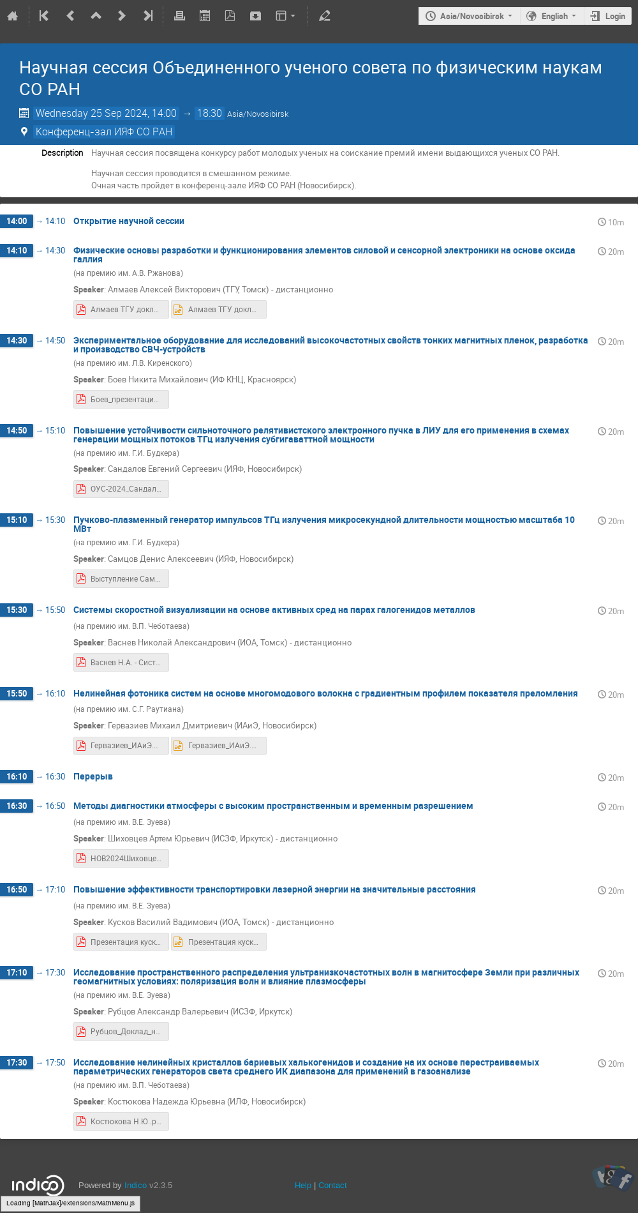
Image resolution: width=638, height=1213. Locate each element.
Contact (332, 1185)
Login (615, 16)
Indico (135, 1185)
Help (303, 1185)
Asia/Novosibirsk (472, 16)
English (555, 16)
